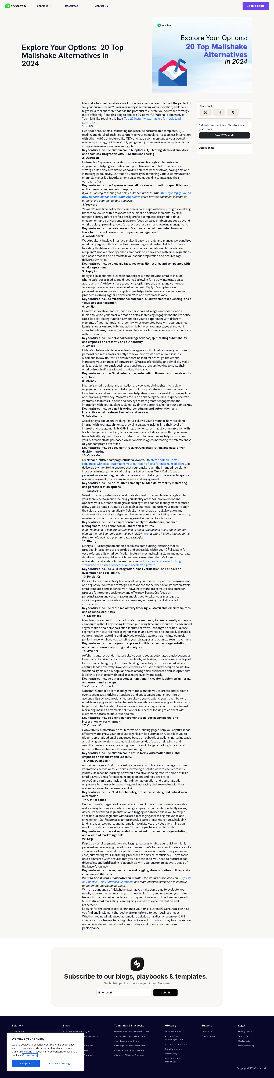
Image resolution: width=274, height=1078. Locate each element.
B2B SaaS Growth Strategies (76, 1031)
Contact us (207, 1031)
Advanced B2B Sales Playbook (129, 1055)
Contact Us (102, 6)
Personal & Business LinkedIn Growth (132, 1031)
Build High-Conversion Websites (129, 1045)
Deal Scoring (171, 1053)
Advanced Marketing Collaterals (130, 1050)
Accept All (25, 1063)
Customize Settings (60, 1063)
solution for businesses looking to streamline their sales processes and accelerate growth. (133, 563)
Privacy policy (245, 1031)
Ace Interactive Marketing (126, 1041)
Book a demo (256, 6)
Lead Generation (173, 1031)
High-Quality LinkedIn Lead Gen (129, 1036)
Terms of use (244, 1036)
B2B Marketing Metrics (176, 1044)
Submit (165, 992)
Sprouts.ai (155, 920)
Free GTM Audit (224, 135)
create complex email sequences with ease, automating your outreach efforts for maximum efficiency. (134, 462)
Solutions (45, 6)
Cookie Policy (29, 1055)
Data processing (246, 1045)
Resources (74, 6)
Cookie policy (244, 1041)
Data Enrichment (173, 1049)
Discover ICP (18, 1031)
